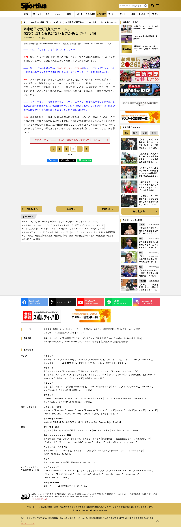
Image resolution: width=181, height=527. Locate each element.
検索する (145, 6)
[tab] (47, 14)
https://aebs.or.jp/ (39, 499)
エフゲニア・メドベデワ (67, 68)
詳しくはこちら (28, 523)
